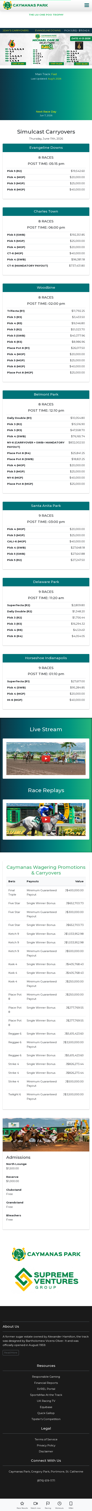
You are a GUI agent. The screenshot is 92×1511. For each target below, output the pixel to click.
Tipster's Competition (46, 1419)
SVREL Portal (46, 1389)
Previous (6, 51)
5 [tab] (54, 63)
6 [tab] (59, 63)
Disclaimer (46, 1451)
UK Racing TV (46, 1401)
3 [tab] (43, 63)
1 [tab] (33, 63)
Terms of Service (46, 1439)
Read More (10, 1352)
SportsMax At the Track (46, 1395)
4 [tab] (49, 63)
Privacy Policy (46, 1445)
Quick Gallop (46, 1413)
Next (86, 51)
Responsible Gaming (46, 1376)
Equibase (46, 1407)
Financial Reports (46, 1383)
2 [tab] (38, 63)
